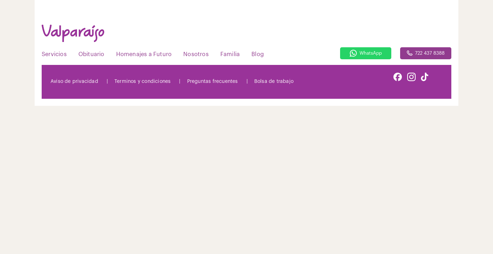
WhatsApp (366, 53)
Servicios (54, 54)
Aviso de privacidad (74, 81)
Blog (257, 54)
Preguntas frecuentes (212, 81)
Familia (230, 54)
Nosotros (196, 54)
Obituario (91, 54)
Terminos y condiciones (142, 81)
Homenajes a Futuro (144, 54)
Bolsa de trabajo (273, 81)
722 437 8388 (426, 53)
